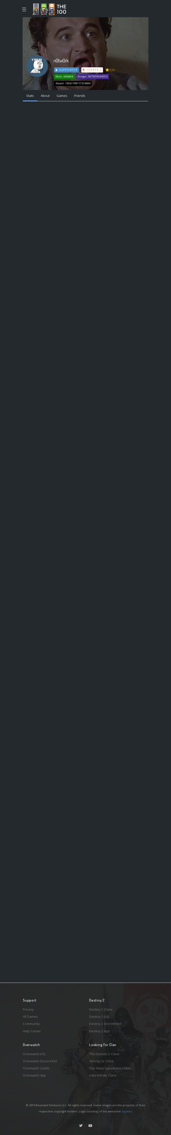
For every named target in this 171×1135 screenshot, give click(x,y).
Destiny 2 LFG (99, 1016)
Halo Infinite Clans (102, 1075)
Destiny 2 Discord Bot (105, 1023)
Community (31, 1023)
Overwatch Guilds (36, 1068)
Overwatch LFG (34, 1054)
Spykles (127, 1111)
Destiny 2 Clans (101, 1009)
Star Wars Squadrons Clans (110, 1068)
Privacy (28, 1009)
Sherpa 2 (92, 70)
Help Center (32, 1031)
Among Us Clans (101, 1061)
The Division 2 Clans (104, 1054)
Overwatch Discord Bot (40, 1061)
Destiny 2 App (99, 1031)
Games (62, 95)
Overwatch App (34, 1075)
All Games (30, 1016)
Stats (30, 95)
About (45, 95)
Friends (79, 95)
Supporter (67, 70)
